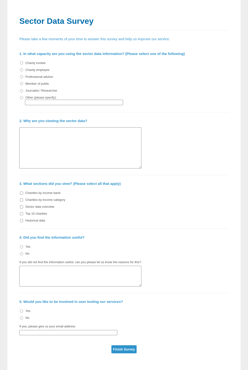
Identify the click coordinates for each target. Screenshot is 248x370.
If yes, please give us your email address (47, 326)
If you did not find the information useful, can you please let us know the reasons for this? (80, 262)
